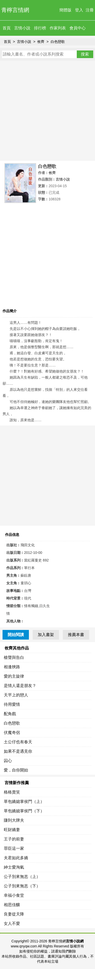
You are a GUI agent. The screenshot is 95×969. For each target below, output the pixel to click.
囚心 (8, 761)
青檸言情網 (15, 10)
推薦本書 (76, 634)
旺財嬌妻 (12, 829)
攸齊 (40, 42)
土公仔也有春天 (18, 742)
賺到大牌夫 (14, 820)
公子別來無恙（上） (22, 876)
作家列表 (58, 28)
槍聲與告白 (14, 657)
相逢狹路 (12, 667)
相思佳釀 (12, 905)
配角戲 (10, 714)
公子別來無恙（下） (22, 886)
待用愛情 (12, 704)
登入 (79, 10)
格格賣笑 (12, 792)
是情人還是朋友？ (20, 685)
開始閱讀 (16, 634)
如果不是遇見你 (18, 751)
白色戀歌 (58, 42)
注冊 (90, 10)
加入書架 (46, 634)
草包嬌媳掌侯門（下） (24, 811)
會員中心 (77, 28)
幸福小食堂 (14, 895)
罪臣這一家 (14, 848)
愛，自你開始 (16, 770)
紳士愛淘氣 (14, 867)
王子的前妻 (14, 839)
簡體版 (65, 10)
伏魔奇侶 (12, 732)
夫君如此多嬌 (16, 858)
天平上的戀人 (16, 695)
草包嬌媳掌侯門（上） (24, 801)
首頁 (7, 28)
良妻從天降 (14, 914)
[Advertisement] (47, 110)
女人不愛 (12, 923)
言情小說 (22, 28)
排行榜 (40, 28)
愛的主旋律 (14, 676)
